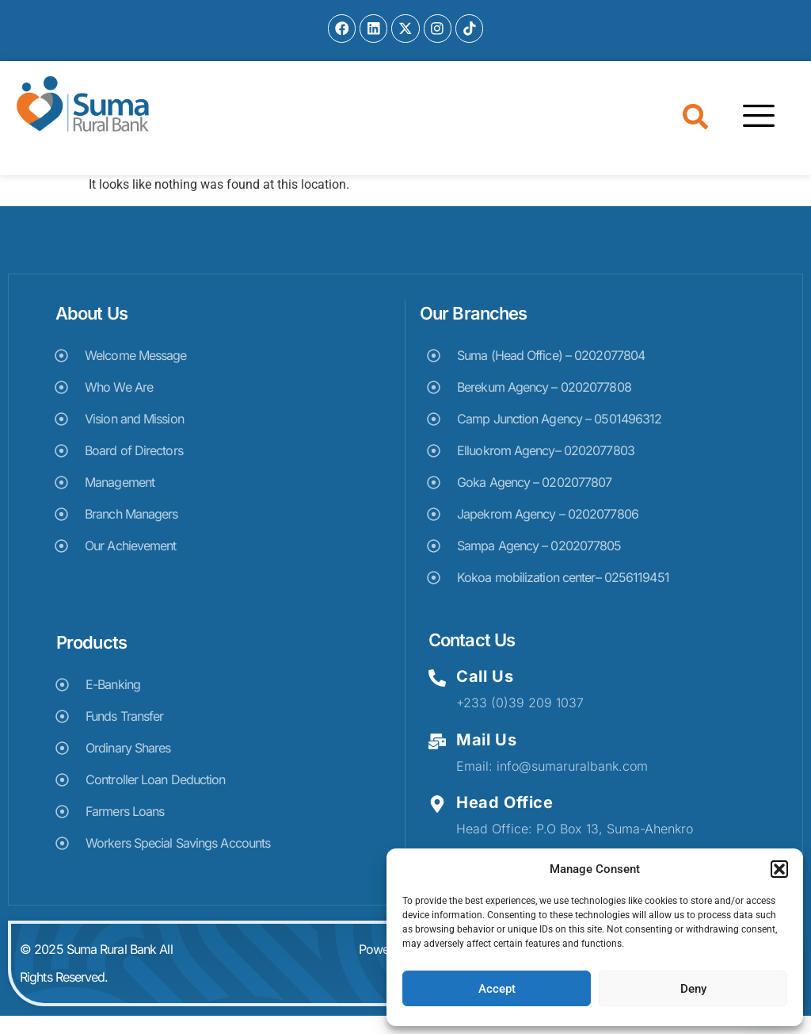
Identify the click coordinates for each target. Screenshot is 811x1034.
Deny (693, 989)
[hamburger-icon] (752, 135)
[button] (779, 869)
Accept (497, 989)
